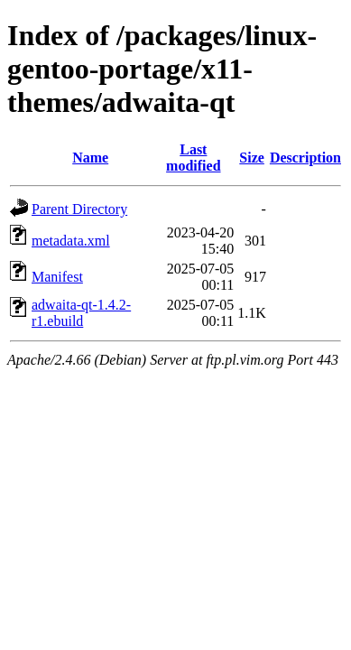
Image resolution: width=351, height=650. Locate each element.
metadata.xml (71, 240)
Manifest (57, 276)
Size (251, 157)
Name (90, 157)
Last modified (193, 157)
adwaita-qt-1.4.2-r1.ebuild (81, 313)
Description (305, 157)
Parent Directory (79, 209)
